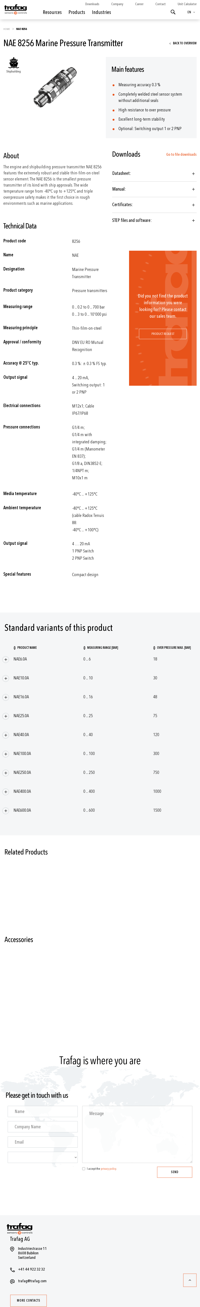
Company (117, 4)
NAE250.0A (22, 772)
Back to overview (185, 43)
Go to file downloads (181, 154)
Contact (160, 4)
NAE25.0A (21, 716)
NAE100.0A (22, 753)
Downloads (92, 4)
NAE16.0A (21, 697)
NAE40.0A (21, 735)
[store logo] (15, 10)
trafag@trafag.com (32, 1281)
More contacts (28, 1300)
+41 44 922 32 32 (31, 1269)
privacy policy (108, 1169)
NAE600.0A (22, 810)
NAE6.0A (20, 659)
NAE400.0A (22, 791)
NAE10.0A (21, 678)
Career (139, 4)
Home (6, 29)
